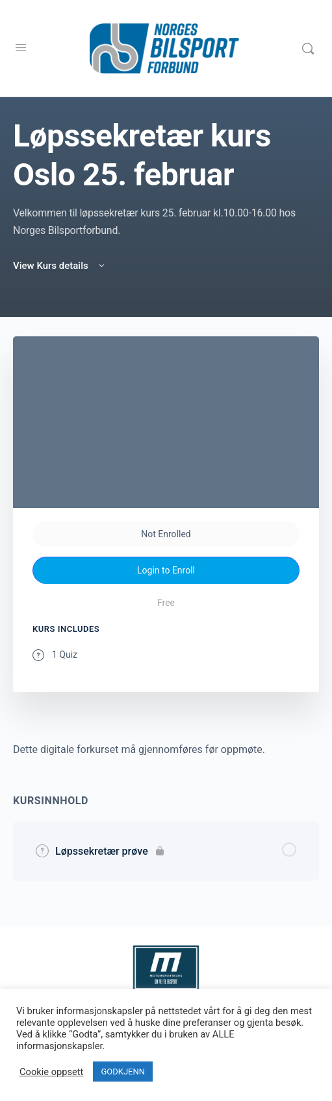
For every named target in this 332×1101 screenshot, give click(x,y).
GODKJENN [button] (123, 1071)
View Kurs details (60, 266)
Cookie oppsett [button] (51, 1072)
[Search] (308, 48)
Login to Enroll (166, 570)
